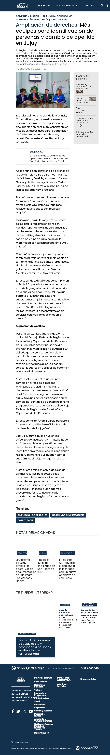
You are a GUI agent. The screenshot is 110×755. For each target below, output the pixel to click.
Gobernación (40, 682)
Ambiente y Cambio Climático (43, 720)
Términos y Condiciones (19, 742)
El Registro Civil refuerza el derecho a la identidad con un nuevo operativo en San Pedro (67, 569)
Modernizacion (41, 733)
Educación (39, 704)
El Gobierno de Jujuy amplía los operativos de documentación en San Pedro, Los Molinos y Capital (49, 158)
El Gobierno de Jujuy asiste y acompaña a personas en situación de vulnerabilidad (34, 647)
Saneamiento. (88, 610)
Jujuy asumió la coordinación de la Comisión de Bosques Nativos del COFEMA (68, 621)
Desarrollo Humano (27, 633)
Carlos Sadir (25, 520)
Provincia (89, 5)
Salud (37, 701)
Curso (42, 553)
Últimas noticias (88, 679)
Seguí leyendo (36, 152)
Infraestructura (41, 698)
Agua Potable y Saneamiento (89, 604)
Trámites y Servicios (62, 685)
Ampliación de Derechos (32, 515)
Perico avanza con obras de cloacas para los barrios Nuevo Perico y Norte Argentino (89, 617)
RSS (12, 745)
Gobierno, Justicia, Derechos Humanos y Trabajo (43, 727)
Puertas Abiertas (66, 5)
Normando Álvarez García (68, 515)
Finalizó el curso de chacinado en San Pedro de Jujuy (46, 566)
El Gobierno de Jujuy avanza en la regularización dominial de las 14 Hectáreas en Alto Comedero (85, 123)
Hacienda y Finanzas (39, 686)
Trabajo (38, 690)
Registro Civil (68, 553)
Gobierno (43, 5)
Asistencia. (25, 640)
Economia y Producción (40, 694)
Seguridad (39, 707)
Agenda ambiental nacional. (64, 612)
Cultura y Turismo (43, 711)
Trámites (22, 553)
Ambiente (65, 605)
